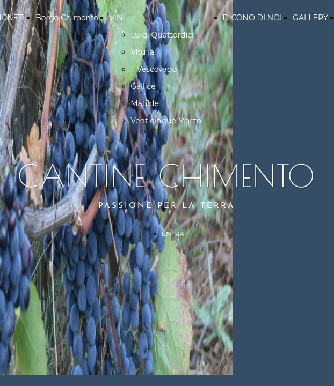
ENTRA (173, 233)
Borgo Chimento (66, 18)
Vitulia (142, 52)
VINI (117, 18)
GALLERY (310, 18)
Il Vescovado (153, 69)
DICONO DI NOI (252, 18)
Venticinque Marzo (165, 120)
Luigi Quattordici (162, 35)
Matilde (144, 103)
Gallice (143, 86)
